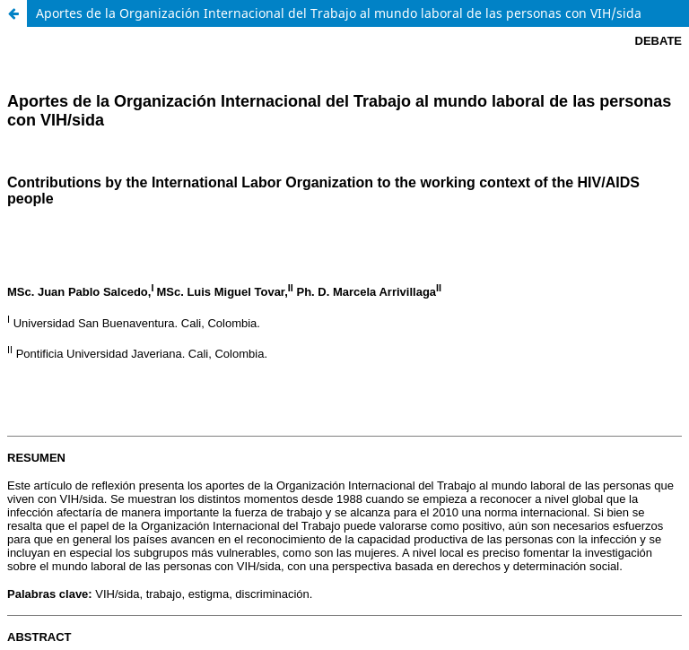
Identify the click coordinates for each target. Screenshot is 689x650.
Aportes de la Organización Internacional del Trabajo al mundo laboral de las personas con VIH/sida (338, 13)
